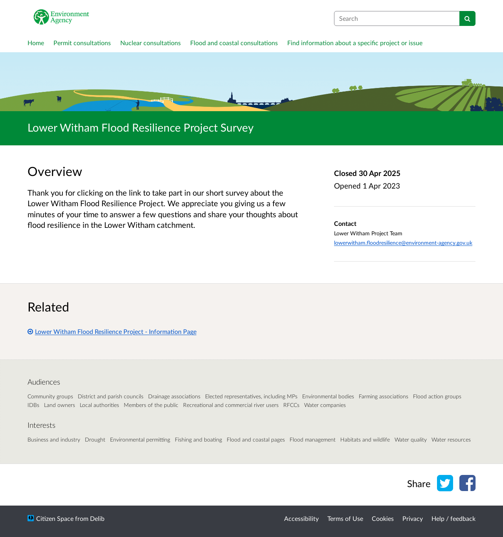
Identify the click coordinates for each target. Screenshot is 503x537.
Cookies (383, 518)
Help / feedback (453, 518)
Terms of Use (345, 518)
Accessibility (301, 518)
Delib (97, 518)
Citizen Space (54, 518)
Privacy (412, 518)
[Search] (467, 18)
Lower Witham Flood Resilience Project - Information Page (112, 331)
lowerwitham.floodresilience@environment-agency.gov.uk (403, 242)
